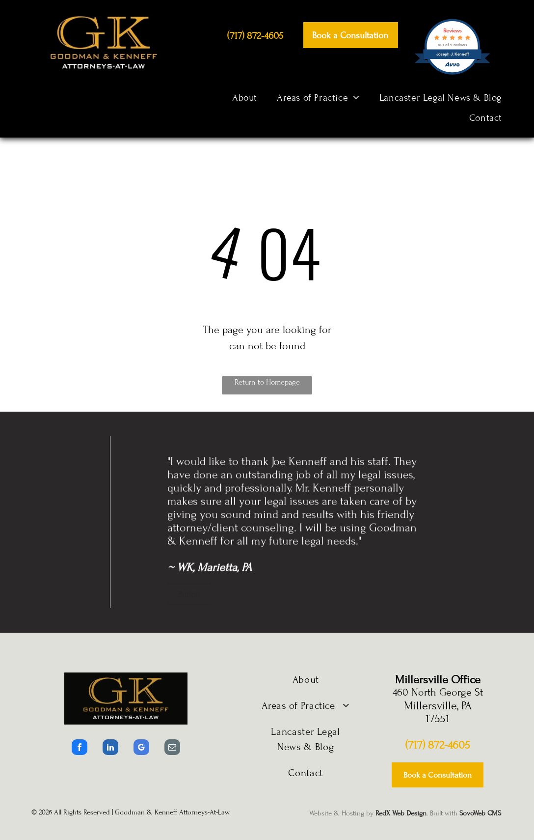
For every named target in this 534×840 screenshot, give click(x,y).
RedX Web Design (401, 813)
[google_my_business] (141, 748)
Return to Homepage (267, 382)
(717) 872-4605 (437, 745)
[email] (172, 748)
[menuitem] (244, 97)
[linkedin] (110, 748)
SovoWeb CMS (480, 813)
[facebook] (79, 748)
